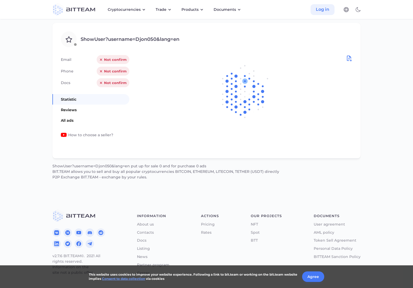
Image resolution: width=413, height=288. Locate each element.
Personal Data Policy (333, 248)
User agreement (329, 224)
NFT (254, 224)
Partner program (153, 265)
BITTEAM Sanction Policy (337, 257)
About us (145, 224)
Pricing (208, 224)
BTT (254, 240)
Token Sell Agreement (335, 240)
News (142, 257)
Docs (141, 240)
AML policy (324, 232)
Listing (143, 248)
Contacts (145, 232)
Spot (255, 232)
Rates (206, 232)
